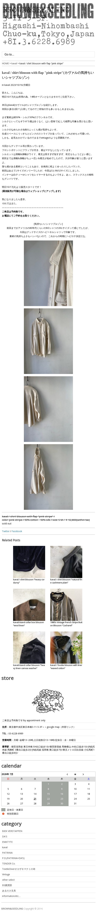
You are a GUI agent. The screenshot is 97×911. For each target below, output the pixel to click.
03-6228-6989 (16, 733)
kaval (7, 84)
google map (53, 726)
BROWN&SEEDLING (12, 908)
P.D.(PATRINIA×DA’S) (13, 858)
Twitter (5, 531)
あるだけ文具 (9, 890)
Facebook (17, 531)
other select (8, 879)
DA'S (4, 836)
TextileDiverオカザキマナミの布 (18, 868)
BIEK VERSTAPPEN (12, 831)
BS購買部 (7, 885)
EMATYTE (7, 841)
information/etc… (11, 896)
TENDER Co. (8, 863)
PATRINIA (7, 852)
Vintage (6, 874)
